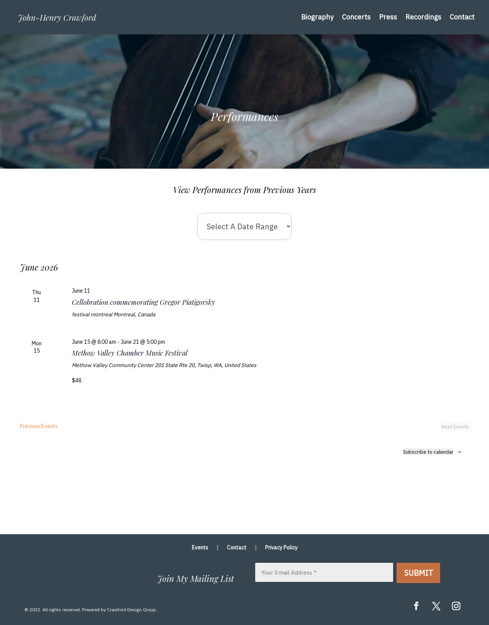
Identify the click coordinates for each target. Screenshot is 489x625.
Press (388, 17)
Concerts (356, 17)
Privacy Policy (281, 548)
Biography (317, 17)
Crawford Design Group (131, 609)
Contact (462, 17)
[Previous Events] (39, 426)
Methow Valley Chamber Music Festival (130, 353)
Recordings (423, 17)
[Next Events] (455, 426)
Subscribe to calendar (428, 451)
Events (200, 548)
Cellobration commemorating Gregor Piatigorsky (143, 302)
